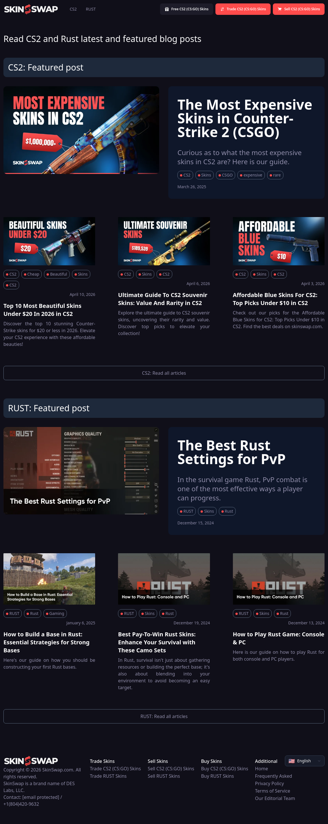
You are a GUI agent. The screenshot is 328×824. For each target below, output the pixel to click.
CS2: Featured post (45, 67)
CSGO (226, 175)
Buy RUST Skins (217, 776)
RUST (91, 9)
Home (261, 768)
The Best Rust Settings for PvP (231, 452)
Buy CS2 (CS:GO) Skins (224, 768)
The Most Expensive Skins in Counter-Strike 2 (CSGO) (244, 118)
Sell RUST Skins (164, 776)
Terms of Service (272, 791)
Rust (227, 511)
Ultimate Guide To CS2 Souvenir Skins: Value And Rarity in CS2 (162, 299)
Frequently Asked (273, 776)
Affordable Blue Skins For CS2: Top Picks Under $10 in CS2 (275, 299)
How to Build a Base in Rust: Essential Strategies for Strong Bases (46, 642)
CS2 (73, 9)
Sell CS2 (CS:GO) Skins (171, 768)
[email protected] (40, 797)
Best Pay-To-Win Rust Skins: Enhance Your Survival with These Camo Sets (156, 642)
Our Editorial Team (275, 798)
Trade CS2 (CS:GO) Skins (115, 768)
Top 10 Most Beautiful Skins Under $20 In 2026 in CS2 (42, 310)
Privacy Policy (269, 783)
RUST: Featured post (48, 408)
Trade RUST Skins (108, 776)
